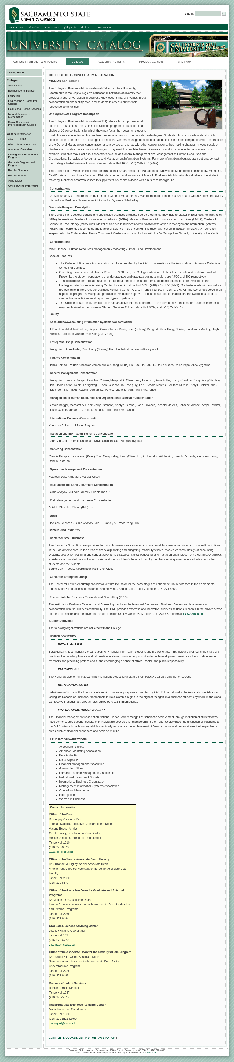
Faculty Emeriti (17, 175)
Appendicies (15, 180)
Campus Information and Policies (35, 61)
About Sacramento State (22, 144)
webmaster (152, 1052)
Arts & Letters (16, 85)
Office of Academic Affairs (23, 185)
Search (189, 13)
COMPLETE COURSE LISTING (69, 1037)
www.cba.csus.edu (61, 852)
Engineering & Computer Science (22, 102)
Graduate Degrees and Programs (21, 164)
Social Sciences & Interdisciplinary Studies (22, 123)
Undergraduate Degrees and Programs (24, 156)
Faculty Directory (18, 170)
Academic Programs (111, 61)
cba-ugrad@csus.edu (62, 1023)
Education (14, 95)
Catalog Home (15, 72)
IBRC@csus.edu (193, 613)
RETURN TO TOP (103, 1037)
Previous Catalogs (151, 61)
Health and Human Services (24, 108)
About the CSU (17, 139)
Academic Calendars (20, 149)
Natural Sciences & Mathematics (19, 115)
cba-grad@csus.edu (62, 944)
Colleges (74, 61)
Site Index (184, 61)
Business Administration (22, 90)
